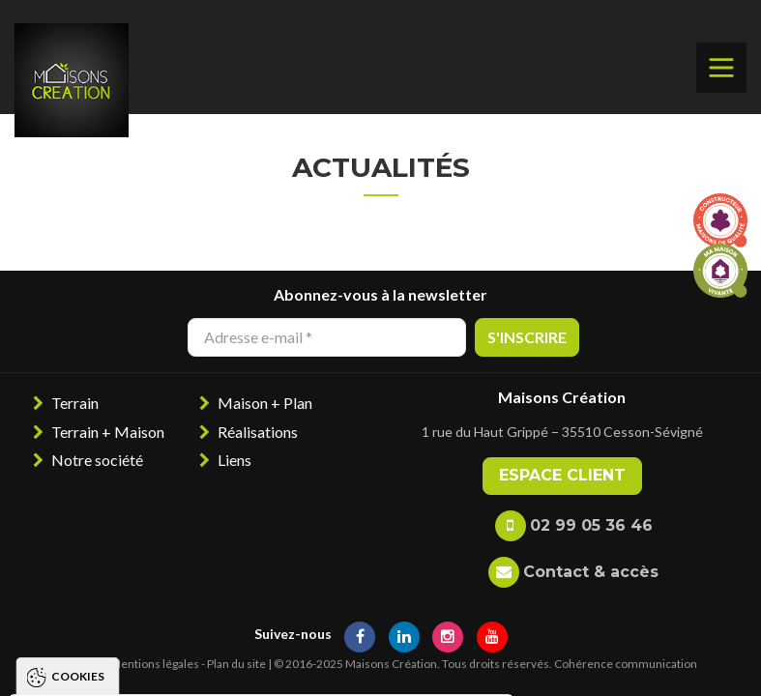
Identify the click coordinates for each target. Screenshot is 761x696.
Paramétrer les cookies (401, 663)
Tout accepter (80, 663)
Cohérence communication (625, 663)
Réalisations (258, 431)
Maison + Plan (265, 402)
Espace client (562, 475)
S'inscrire (527, 337)
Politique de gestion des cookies (149, 606)
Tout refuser (226, 663)
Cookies (77, 420)
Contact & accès (591, 572)
